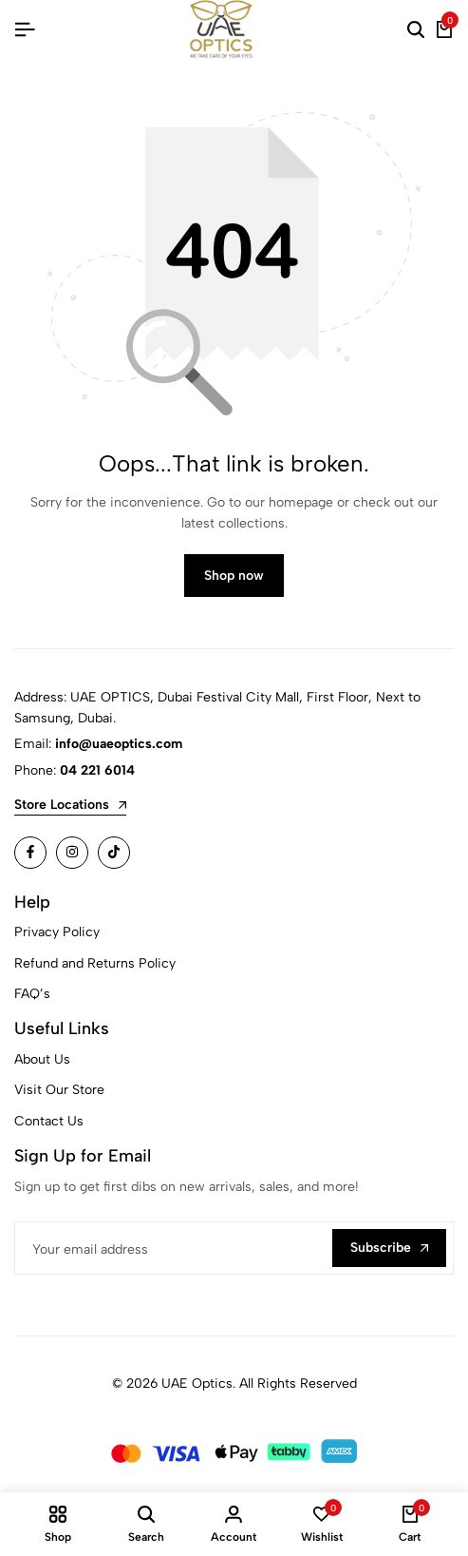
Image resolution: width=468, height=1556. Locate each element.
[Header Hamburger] (24, 30)
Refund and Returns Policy (95, 963)
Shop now (234, 575)
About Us (42, 1059)
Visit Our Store (59, 1090)
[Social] (30, 852)
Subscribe (389, 1247)
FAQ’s (32, 994)
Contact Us (49, 1121)
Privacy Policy (57, 932)
